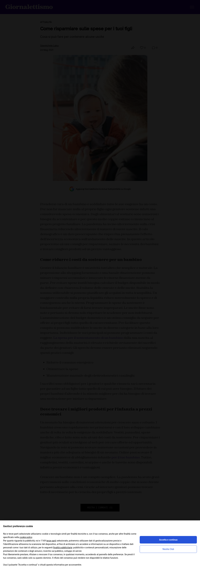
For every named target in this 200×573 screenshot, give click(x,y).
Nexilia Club (168, 549)
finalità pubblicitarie (62, 547)
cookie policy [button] (26, 537)
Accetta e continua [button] (168, 539)
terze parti (51, 540)
